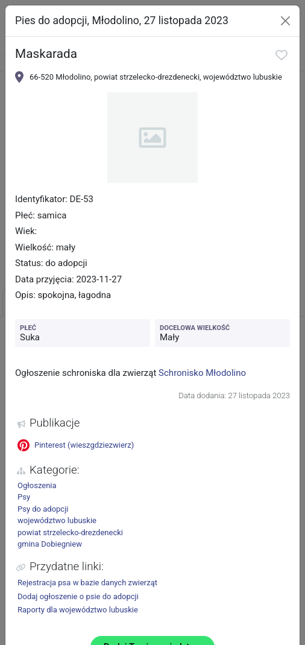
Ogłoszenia (37, 485)
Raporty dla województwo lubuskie (77, 609)
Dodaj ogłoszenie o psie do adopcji (78, 596)
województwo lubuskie (56, 520)
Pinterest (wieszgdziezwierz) (75, 445)
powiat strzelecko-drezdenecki (70, 532)
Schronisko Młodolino (202, 372)
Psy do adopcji (42, 508)
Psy (23, 496)
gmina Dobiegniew (49, 543)
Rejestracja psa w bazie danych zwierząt (87, 582)
